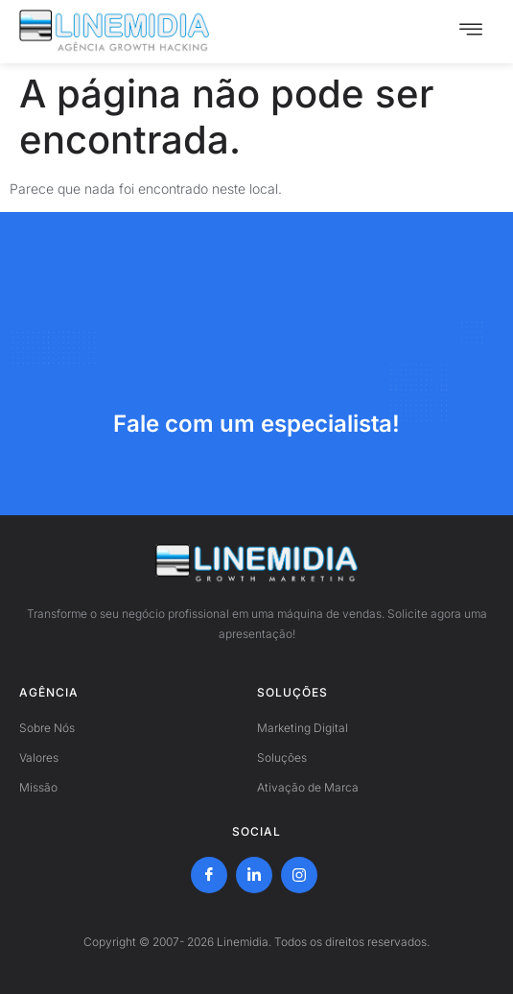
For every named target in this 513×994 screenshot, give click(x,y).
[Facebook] (209, 875)
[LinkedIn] (254, 875)
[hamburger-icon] (471, 32)
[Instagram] (299, 875)
